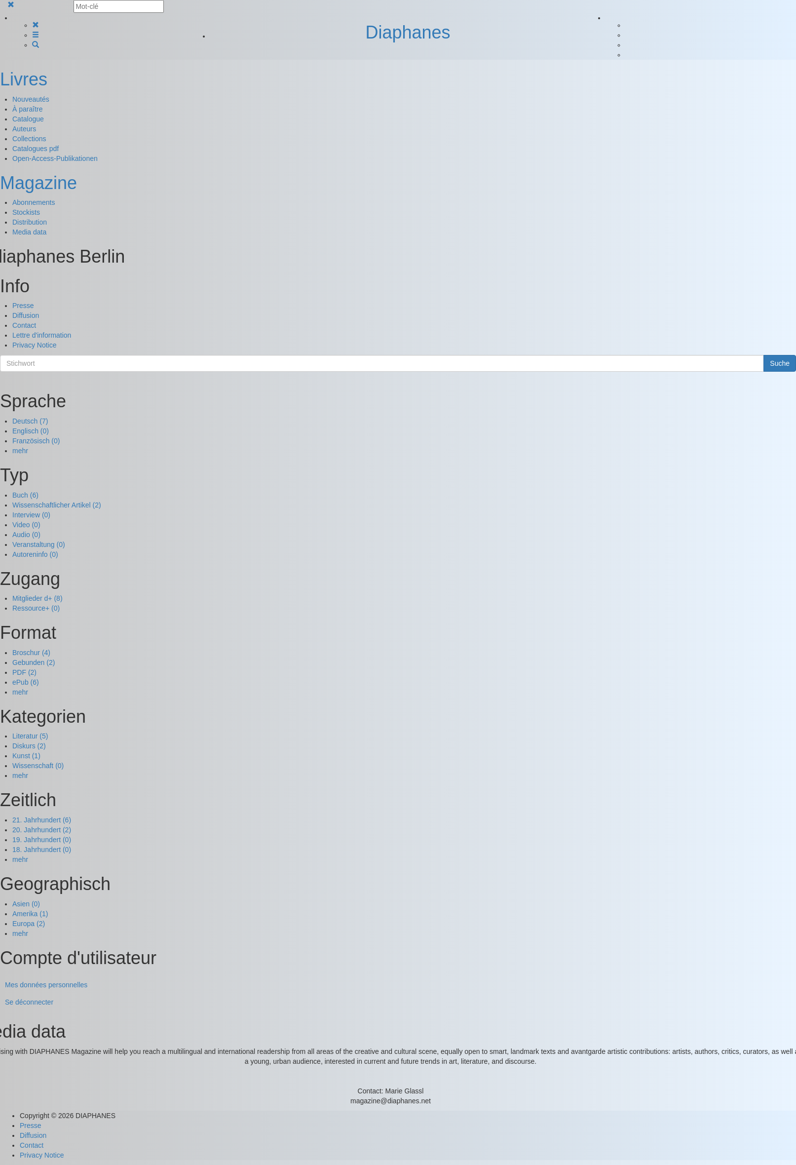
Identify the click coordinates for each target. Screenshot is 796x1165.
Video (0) (26, 525)
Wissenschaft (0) (38, 766)
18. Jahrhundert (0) (41, 850)
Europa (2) (28, 924)
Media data (29, 232)
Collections (29, 139)
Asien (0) (26, 904)
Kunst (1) (26, 756)
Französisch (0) (36, 441)
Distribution (29, 222)
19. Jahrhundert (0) (41, 840)
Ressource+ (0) (36, 608)
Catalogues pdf (35, 149)
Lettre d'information (41, 335)
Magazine (38, 183)
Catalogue (28, 119)
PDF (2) (24, 672)
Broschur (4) (31, 653)
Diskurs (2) (29, 746)
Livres (23, 79)
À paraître (27, 109)
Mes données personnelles (46, 985)
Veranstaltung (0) (38, 544)
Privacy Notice (34, 345)
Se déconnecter (29, 1002)
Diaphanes (407, 32)
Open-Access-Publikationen (55, 158)
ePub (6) (25, 682)
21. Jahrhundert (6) (41, 820)
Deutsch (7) (30, 421)
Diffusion (25, 315)
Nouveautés (30, 99)
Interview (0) (31, 515)
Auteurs (24, 129)
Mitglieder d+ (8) (37, 598)
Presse (23, 306)
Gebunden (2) (33, 662)
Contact (24, 325)
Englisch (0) (30, 431)
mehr (20, 451)
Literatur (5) (30, 736)
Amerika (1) (30, 914)
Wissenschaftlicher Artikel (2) (56, 505)
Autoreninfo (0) (35, 554)
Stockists (26, 212)
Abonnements (33, 202)
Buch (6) (25, 495)
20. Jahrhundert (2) (41, 830)
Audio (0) (26, 535)
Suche (780, 363)
